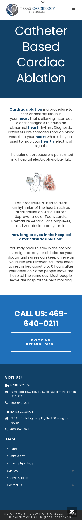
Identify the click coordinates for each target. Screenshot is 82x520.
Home (12, 448)
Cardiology (16, 456)
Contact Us (14, 485)
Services (12, 470)
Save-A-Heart (17, 478)
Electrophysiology (20, 463)
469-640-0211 (19, 403)
